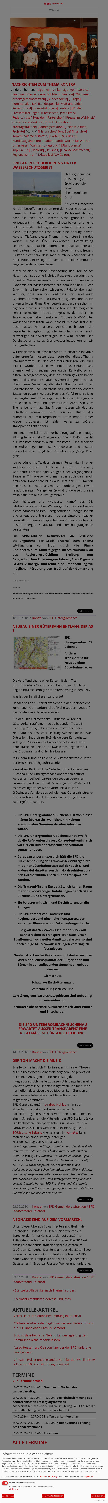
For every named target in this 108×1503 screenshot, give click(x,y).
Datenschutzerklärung (48, 1476)
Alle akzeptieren (98, 1496)
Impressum (88, 1476)
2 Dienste (13, 1489)
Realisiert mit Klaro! (99, 1500)
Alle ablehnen (8, 1496)
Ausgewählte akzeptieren (52, 1496)
